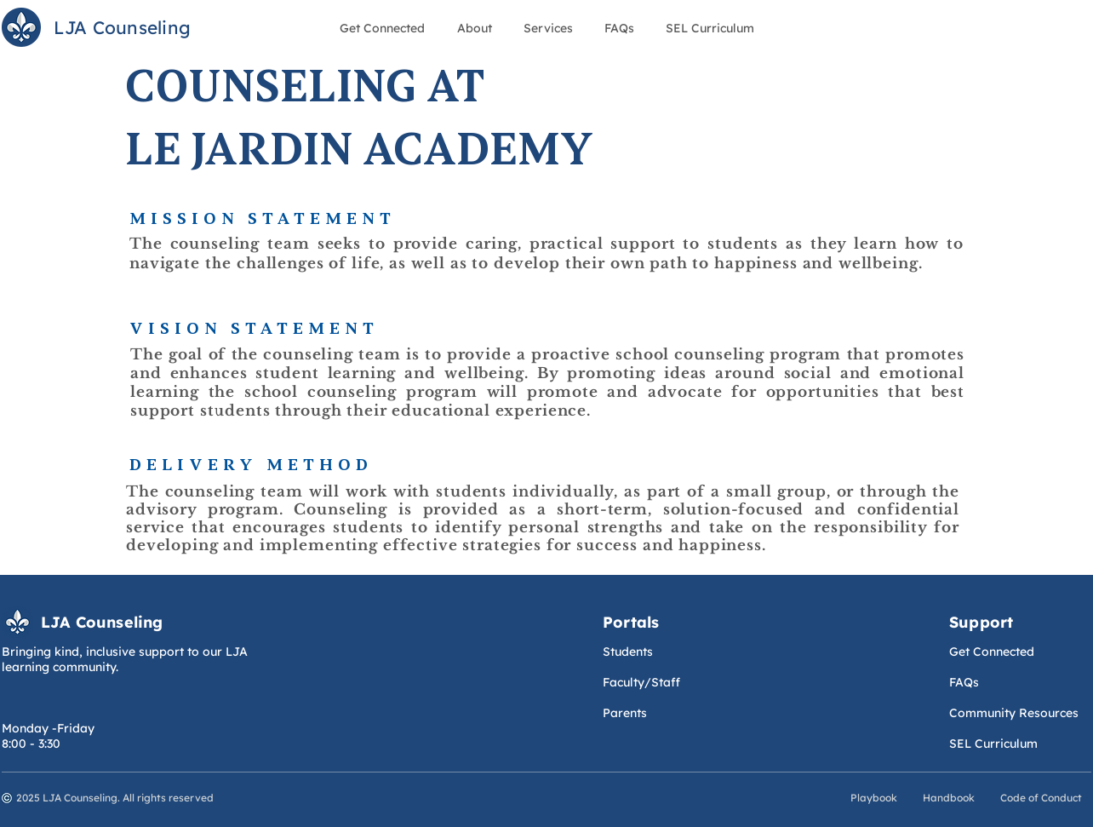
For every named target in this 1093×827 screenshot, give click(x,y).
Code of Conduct (1041, 797)
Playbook (875, 797)
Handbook (948, 797)
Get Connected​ (991, 651)
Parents (625, 713)
